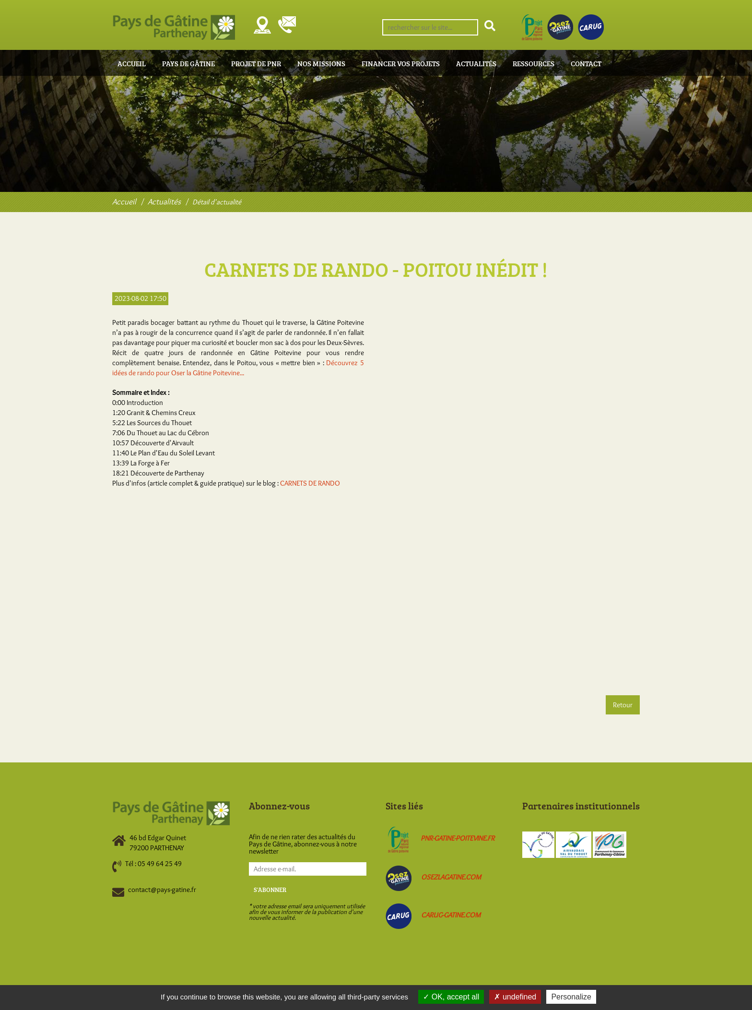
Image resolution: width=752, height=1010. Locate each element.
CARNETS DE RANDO (310, 483)
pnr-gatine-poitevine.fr (457, 838)
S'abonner (270, 889)
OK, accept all (451, 997)
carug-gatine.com (451, 915)
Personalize (571, 997)
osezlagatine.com (451, 877)
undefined (515, 997)
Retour (623, 705)
